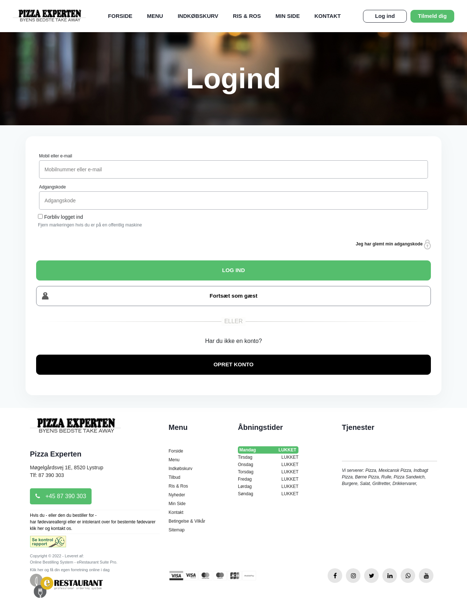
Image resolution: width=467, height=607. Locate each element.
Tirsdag (268, 457)
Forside (120, 16)
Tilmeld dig (432, 16)
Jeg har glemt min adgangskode (393, 244)
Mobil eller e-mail (55, 156)
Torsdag (268, 472)
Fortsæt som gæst (149, 296)
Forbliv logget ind (63, 217)
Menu (155, 16)
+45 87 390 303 (60, 496)
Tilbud (174, 477)
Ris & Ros (247, 16)
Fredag (268, 479)
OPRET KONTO (233, 364)
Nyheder (177, 494)
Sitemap (177, 529)
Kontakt (327, 16)
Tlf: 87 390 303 (47, 475)
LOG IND (233, 270)
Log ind (385, 16)
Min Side (287, 16)
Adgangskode (52, 187)
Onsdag (268, 464)
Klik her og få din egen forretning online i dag (69, 570)
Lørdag (268, 486)
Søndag (268, 493)
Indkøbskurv (198, 16)
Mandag (268, 450)
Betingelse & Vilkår (187, 521)
